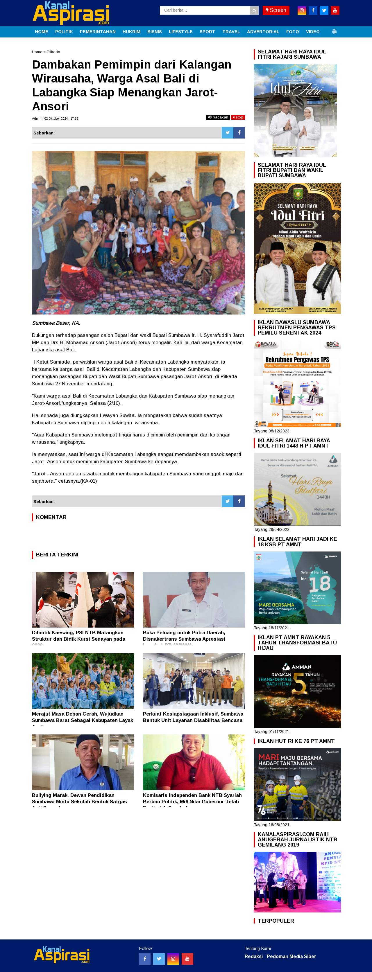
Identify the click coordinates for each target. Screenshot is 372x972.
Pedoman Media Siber (291, 956)
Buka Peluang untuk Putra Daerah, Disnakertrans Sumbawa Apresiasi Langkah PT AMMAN (184, 639)
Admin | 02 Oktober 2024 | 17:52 (55, 118)
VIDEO (313, 31)
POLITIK (64, 31)
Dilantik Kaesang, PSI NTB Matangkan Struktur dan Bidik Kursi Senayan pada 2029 (78, 639)
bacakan (218, 117)
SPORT (207, 31)
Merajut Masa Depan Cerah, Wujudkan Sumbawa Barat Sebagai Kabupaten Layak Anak (82, 720)
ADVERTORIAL (263, 31)
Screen (276, 10)
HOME (41, 31)
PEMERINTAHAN (98, 31)
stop (238, 117)
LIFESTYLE (181, 31)
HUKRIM (131, 31)
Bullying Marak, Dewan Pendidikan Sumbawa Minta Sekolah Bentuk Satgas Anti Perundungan (79, 802)
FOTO (292, 31)
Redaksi (254, 956)
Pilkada (53, 52)
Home (37, 52)
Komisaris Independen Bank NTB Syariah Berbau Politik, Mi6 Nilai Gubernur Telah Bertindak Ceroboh (192, 802)
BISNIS (154, 31)
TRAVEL (231, 31)
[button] (334, 29)
